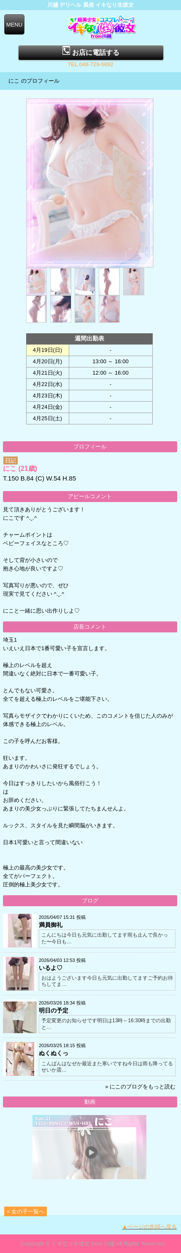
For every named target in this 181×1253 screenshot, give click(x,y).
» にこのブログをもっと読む (140, 1086)
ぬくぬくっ (53, 1053)
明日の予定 (53, 1010)
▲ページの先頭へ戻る (149, 1226)
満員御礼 (50, 924)
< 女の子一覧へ (25, 1211)
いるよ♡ (50, 967)
